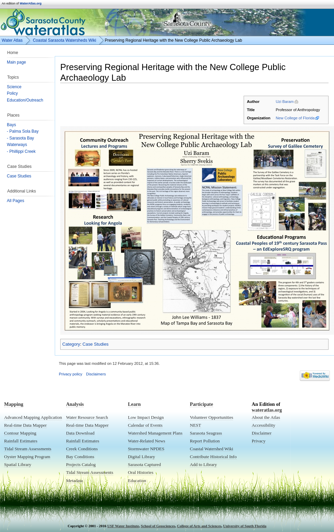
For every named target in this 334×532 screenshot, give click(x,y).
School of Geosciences (158, 526)
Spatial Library (17, 464)
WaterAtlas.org (31, 3)
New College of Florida (295, 118)
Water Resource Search (87, 417)
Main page (16, 62)
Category (71, 344)
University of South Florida (244, 526)
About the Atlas (266, 417)
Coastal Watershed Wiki (211, 448)
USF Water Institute (123, 526)
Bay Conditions (80, 456)
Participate (201, 404)
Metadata (74, 480)
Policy (12, 93)
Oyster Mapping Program (27, 456)
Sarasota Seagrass (206, 433)
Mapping (13, 404)
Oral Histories (140, 472)
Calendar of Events (145, 425)
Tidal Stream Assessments (27, 448)
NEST (195, 425)
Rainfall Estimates (20, 440)
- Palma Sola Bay (23, 131)
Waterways (17, 144)
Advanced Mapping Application (33, 417)
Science (14, 86)
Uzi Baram (285, 101)
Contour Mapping (20, 433)
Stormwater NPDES (146, 448)
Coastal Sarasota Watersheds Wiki (64, 40)
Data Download (80, 433)
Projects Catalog (81, 464)
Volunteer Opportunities (211, 417)
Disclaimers (96, 374)
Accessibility (263, 425)
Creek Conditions (82, 448)
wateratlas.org (267, 410)
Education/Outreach (25, 100)
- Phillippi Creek (21, 151)
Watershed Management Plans (155, 433)
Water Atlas (12, 40)
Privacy (259, 440)
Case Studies (19, 176)
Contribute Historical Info (213, 456)
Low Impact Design (146, 417)
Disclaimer (262, 433)
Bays (11, 124)
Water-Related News (146, 440)
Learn (134, 404)
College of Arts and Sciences (199, 526)
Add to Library (203, 464)
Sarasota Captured (144, 464)
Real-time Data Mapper (25, 425)
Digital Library (141, 456)
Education (137, 480)
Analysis (75, 404)
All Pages (15, 200)
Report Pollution (205, 440)
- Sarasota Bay (20, 138)
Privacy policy (70, 374)
